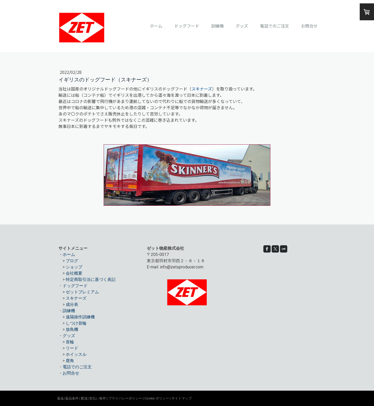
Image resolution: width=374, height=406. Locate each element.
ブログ (72, 260)
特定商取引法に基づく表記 (91, 279)
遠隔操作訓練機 (80, 316)
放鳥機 (72, 329)
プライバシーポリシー (125, 398)
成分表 (72, 304)
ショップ (74, 267)
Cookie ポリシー (156, 398)
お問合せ (309, 26)
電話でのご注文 (274, 26)
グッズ (242, 26)
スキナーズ (201, 89)
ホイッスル (76, 354)
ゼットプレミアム (82, 291)
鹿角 (70, 360)
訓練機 (217, 26)
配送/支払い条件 (93, 398)
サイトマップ (181, 398)
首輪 (70, 341)
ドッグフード (186, 26)
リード (72, 348)
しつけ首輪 (76, 323)
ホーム (156, 26)
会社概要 (74, 273)
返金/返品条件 (68, 398)
